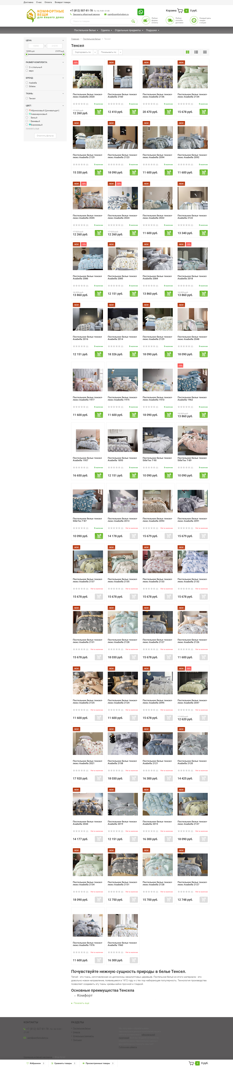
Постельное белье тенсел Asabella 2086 (87, 277)
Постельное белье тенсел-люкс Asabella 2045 (88, 216)
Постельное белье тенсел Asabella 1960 (122, 944)
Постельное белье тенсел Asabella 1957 (87, 459)
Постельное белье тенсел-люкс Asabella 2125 (88, 701)
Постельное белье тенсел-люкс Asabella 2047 (192, 701)
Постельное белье (85, 30)
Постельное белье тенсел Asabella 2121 (157, 762)
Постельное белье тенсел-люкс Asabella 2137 (88, 580)
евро (30, 71)
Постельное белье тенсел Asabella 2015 (157, 822)
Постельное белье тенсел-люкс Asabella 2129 (88, 156)
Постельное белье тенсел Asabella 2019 (122, 822)
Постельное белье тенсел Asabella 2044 (87, 822)
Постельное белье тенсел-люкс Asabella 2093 (157, 519)
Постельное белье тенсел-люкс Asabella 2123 (122, 156)
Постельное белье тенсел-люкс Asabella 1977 (88, 398)
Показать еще (80, 1003)
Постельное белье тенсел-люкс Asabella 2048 (192, 338)
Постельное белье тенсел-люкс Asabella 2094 (157, 156)
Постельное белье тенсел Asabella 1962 (192, 398)
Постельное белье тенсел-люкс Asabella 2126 (192, 641)
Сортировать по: (83, 52)
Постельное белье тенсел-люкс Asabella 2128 (122, 641)
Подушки (151, 30)
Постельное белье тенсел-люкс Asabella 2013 (122, 519)
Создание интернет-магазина (38, 1057)
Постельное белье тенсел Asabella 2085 (122, 277)
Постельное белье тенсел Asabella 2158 (122, 762)
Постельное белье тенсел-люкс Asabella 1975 (122, 398)
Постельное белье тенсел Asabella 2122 (192, 216)
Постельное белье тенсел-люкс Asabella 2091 (192, 519)
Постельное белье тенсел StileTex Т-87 (87, 519)
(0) (80, 104)
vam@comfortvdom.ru (118, 14)
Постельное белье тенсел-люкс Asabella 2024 (122, 216)
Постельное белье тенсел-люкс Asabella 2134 (192, 95)
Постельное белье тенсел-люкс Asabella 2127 (157, 641)
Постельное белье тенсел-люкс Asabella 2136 (157, 95)
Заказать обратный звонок (86, 14)
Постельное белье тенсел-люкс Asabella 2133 (157, 580)
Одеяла (105, 30)
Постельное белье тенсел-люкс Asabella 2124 (122, 701)
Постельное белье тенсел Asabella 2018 (192, 277)
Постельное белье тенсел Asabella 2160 (122, 95)
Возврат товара (62, 2)
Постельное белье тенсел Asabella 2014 (122, 338)
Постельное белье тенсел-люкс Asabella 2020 (88, 95)
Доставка (28, 2)
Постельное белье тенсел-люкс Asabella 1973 (157, 398)
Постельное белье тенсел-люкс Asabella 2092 (192, 156)
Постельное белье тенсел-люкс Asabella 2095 (157, 701)
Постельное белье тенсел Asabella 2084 (157, 277)
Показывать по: (108, 52)
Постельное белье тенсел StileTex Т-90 (157, 459)
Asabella (31, 83)
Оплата (48, 2)
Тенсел (31, 98)
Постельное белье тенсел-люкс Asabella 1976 (88, 944)
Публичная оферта (128, 1047)
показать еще (32, 128)
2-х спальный (34, 67)
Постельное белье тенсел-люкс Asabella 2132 (192, 580)
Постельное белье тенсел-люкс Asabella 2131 (88, 641)
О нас (39, 2)
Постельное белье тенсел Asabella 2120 (192, 762)
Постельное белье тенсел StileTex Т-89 (192, 459)
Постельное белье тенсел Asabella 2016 (87, 338)
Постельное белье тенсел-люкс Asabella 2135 (122, 580)
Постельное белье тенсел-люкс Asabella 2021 (88, 762)
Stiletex (31, 86)
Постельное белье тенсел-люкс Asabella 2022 (157, 216)
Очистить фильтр (45, 135)
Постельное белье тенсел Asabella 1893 (122, 459)
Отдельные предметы (128, 30)
